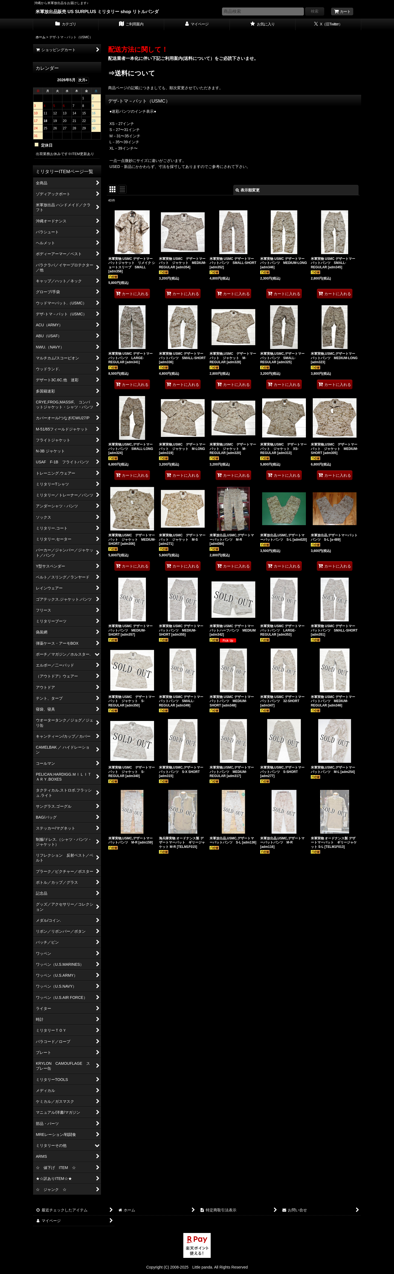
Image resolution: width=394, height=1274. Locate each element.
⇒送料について (131, 73)
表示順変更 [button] (248, 190)
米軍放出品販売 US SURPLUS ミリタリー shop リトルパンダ (97, 11)
